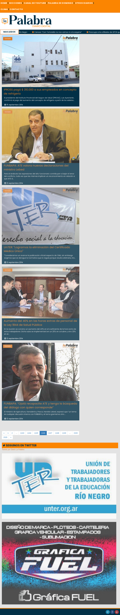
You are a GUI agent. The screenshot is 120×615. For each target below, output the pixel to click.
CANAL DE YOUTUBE (35, 3)
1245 (36, 433)
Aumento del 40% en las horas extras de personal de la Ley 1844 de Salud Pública (40, 322)
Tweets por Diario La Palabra (13, 449)
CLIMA (5, 9)
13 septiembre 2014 (13, 182)
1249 (64, 433)
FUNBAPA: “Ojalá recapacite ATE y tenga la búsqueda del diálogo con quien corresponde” (40, 404)
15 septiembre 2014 (13, 104)
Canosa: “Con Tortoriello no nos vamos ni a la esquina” (58, 32)
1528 (76, 433)
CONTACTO (16, 9)
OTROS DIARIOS (84, 3)
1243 (22, 433)
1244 (29, 433)
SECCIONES (16, 3)
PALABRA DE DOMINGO (61, 3)
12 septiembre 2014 (13, 261)
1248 (57, 433)
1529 (5, 437)
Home (4, 3)
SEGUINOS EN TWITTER (20, 445)
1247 (50, 433)
